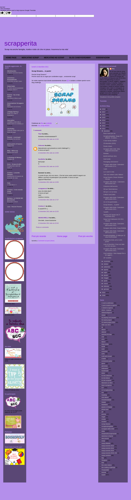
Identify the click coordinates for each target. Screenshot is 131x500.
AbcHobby (10, 129)
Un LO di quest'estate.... (111, 202)
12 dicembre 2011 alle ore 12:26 (48, 139)
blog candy (105, 344)
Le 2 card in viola (108, 172)
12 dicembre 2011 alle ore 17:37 (48, 200)
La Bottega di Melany (14, 157)
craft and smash (107, 356)
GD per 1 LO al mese (110, 192)
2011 (104, 128)
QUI (68, 80)
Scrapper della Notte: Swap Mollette (114, 228)
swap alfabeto (106, 443)
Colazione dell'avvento (110, 186)
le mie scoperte (106, 380)
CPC (103, 354)
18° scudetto (107, 258)
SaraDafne (41, 159)
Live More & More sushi (14, 98)
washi (103, 475)
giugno (106, 275)
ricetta (103, 419)
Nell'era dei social (12, 152)
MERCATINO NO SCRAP (54, 58)
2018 (104, 109)
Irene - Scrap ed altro (14, 164)
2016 (104, 115)
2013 (104, 123)
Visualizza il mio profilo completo (110, 97)
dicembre (107, 131)
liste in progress (107, 385)
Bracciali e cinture (12, 202)
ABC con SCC (106, 325)
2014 (104, 120)
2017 (104, 112)
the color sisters (107, 465)
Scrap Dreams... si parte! (111, 204)
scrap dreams (45, 125)
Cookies (9, 193)
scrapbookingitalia (107, 426)
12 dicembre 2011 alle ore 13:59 (48, 153)
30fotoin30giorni (107, 312)
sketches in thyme (107, 436)
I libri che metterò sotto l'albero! (113, 174)
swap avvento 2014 (108, 448)
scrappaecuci (42, 188)
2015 (104, 117)
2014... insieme (106, 310)
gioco (103, 363)
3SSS (103, 315)
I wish (105, 169)
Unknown (41, 145)
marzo (106, 283)
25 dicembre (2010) (109, 143)
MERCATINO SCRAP (30, 58)
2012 (104, 126)
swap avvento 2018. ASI (109, 453)
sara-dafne (10, 120)
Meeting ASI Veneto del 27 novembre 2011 (111, 215)
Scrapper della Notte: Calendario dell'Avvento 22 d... (113, 165)
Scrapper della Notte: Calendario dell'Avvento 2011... (113, 198)
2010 (104, 292)
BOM (103, 346)
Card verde (106, 159)
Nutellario (105, 404)
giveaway (105, 366)
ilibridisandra (11, 71)
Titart (40, 134)
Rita (113, 69)
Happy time (10, 145)
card (103, 349)
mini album (105, 397)
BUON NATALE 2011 (110, 156)
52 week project (107, 320)
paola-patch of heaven (14, 144)
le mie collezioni (107, 375)
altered (104, 332)
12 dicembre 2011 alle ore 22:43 (48, 223)
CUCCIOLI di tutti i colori (14, 81)
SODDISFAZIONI (102, 58)
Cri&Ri (104, 358)
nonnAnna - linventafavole (12, 78)
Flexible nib (10, 159)
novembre (107, 261)
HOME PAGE (11, 58)
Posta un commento (42, 227)
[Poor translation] (7, 13)
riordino (104, 421)
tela (103, 462)
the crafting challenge (108, 467)
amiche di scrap (107, 334)
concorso (104, 351)
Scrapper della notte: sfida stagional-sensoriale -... (111, 150)
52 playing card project (109, 317)
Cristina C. (41, 206)
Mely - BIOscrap (12, 151)
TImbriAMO (105, 470)
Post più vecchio (85, 236)
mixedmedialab (106, 400)
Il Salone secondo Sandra (15, 73)
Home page (62, 236)
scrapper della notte (108, 429)
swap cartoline (106, 455)
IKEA (103, 373)
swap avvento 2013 (108, 446)
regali (103, 417)
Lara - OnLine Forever (14, 206)
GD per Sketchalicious (110, 189)
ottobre (106, 264)
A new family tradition (110, 140)
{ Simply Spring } (13, 112)
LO (102, 387)
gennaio (106, 289)
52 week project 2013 (108, 322)
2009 (104, 295)
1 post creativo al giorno (109, 305)
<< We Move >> (12, 185)
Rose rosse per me (109, 133)
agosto (106, 269)
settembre (107, 267)
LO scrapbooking (107, 390)
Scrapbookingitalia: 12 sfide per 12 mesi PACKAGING (114, 236)
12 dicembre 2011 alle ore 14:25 (48, 166)
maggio (106, 278)
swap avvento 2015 (108, 450)
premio (104, 414)
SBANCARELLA (43, 218)
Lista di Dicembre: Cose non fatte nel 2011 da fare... (113, 245)
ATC (103, 339)
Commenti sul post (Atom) (46, 241)
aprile (106, 281)
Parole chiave (107, 146)
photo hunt (105, 409)
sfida (103, 431)
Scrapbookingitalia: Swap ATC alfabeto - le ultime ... (112, 137)
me (39, 125)
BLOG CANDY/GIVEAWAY (80, 58)
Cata (8, 183)
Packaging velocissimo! (110, 162)
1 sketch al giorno (107, 308)
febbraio (106, 286)
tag (103, 458)
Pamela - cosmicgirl (14, 137)
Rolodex (106, 153)
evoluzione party (107, 361)
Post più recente (39, 236)
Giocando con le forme (14, 107)
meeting (104, 395)
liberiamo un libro (107, 383)
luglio (106, 272)
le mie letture (106, 378)
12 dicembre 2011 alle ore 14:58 (48, 182)
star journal (105, 438)
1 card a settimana (107, 303)
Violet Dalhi (11, 86)
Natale (104, 402)
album (103, 329)
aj (102, 327)
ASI (103, 337)
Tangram (104, 460)
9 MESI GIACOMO (109, 194)
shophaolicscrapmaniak (109, 433)
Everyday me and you (13, 139)
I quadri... (106, 212)
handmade (105, 371)
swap (103, 441)
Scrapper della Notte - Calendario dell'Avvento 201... (113, 182)
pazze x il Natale (107, 407)
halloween (105, 368)
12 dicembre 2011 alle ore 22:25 (48, 211)
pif (102, 412)
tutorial (104, 472)
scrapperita (20, 43)
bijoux (103, 342)
